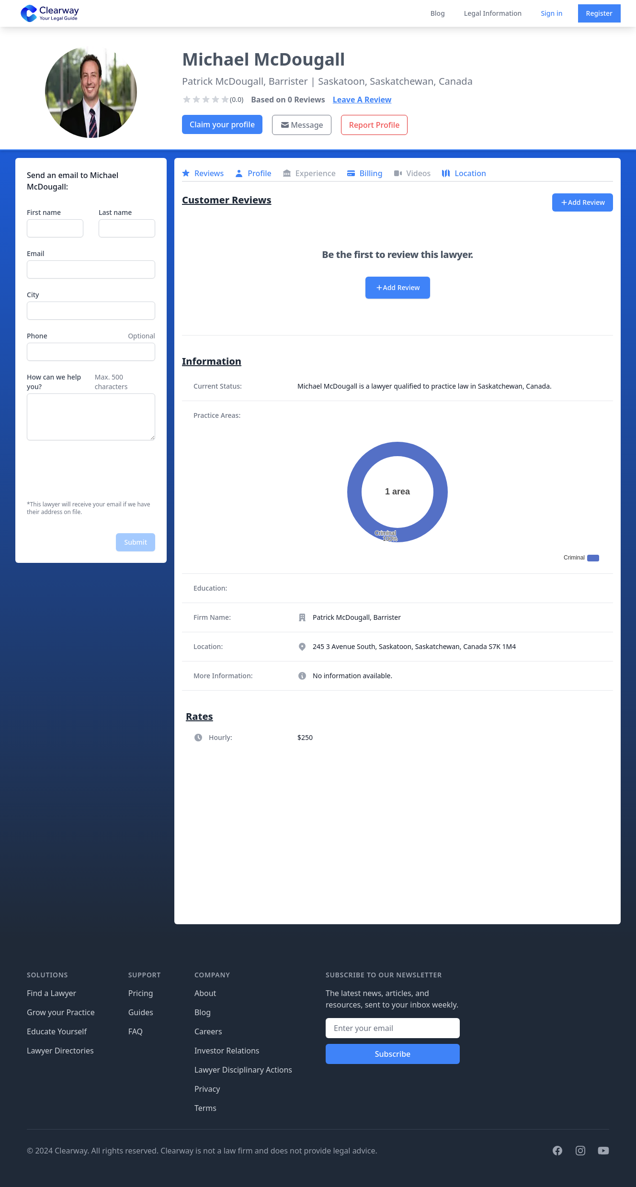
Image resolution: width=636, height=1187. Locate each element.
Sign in (551, 13)
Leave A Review (362, 99)
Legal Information (493, 13)
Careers (208, 1031)
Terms (205, 1108)
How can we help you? (54, 381)
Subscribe (393, 1054)
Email (36, 253)
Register (599, 13)
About (205, 993)
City (33, 294)
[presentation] (99, 470)
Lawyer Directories (60, 1050)
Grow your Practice (61, 1012)
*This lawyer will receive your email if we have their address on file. (88, 508)
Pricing (140, 993)
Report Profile (374, 125)
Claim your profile (222, 124)
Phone (37, 335)
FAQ (135, 1031)
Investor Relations (227, 1050)
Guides (140, 1012)
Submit (135, 542)
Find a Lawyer (51, 993)
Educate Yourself (57, 1031)
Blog (438, 13)
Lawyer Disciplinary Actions (243, 1069)
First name (44, 212)
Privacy (207, 1089)
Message (301, 125)
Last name (115, 212)
